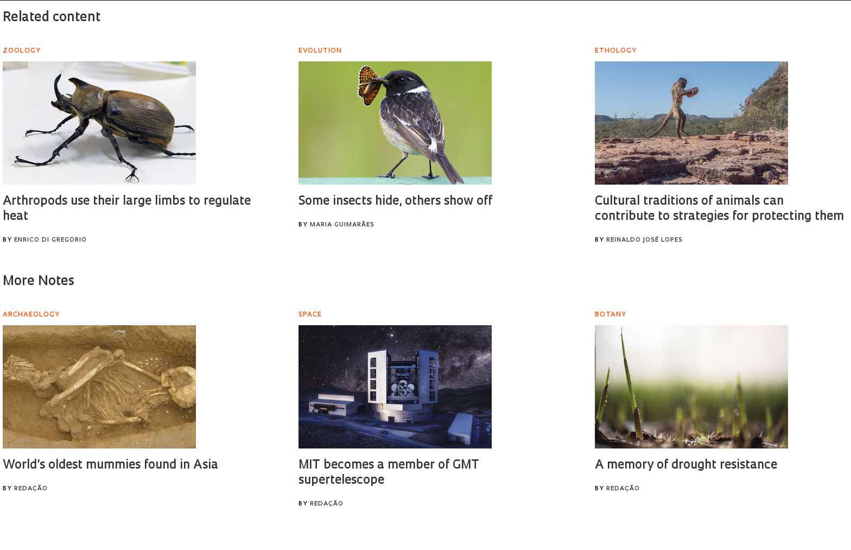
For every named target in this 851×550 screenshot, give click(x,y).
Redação (31, 489)
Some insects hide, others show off (395, 201)
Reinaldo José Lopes (644, 240)
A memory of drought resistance (686, 465)
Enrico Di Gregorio (50, 240)
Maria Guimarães (342, 225)
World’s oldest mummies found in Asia (110, 465)
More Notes (38, 281)
